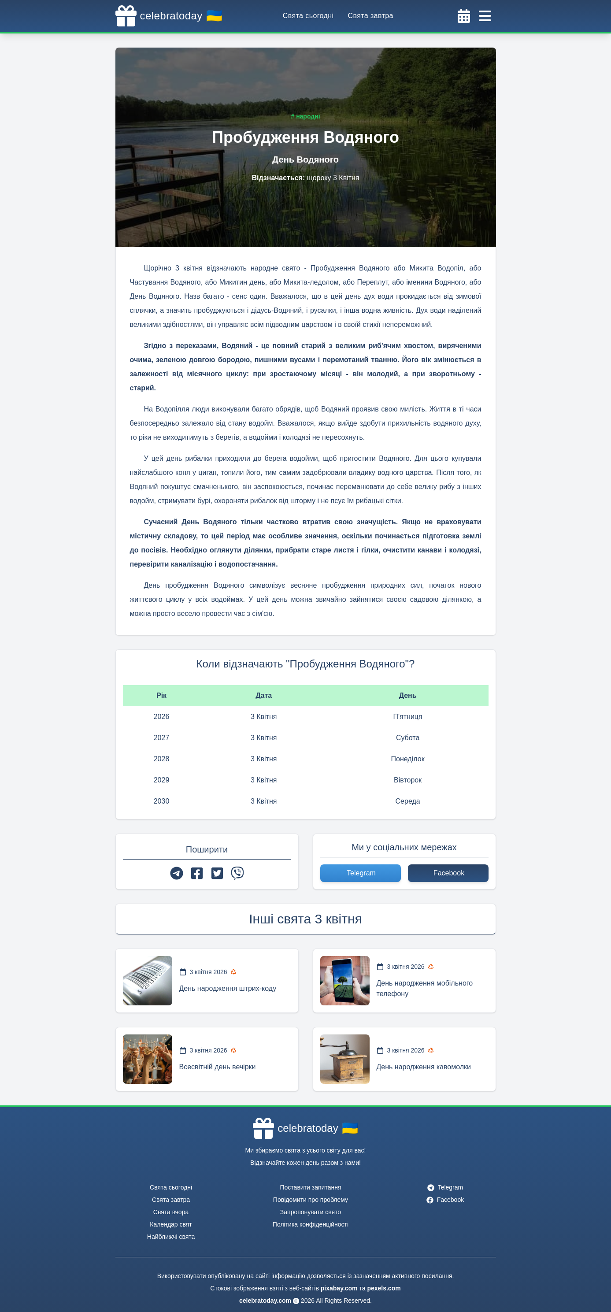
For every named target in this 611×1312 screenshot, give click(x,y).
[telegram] (176, 873)
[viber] (237, 873)
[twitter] (217, 873)
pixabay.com (339, 1288)
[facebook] (197, 873)
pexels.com (383, 1288)
